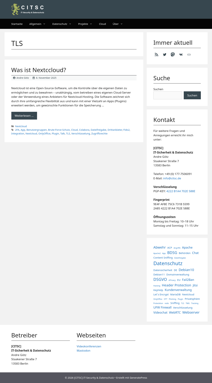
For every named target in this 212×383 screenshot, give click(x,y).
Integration (17, 133)
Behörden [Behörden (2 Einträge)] (185, 253)
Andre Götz (23, 77)
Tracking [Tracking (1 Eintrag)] (194, 303)
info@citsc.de (172, 178)
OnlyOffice (44, 133)
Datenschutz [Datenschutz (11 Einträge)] (168, 263)
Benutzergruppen (37, 129)
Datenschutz (63, 24)
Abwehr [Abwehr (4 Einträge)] (159, 247)
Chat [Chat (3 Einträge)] (195, 253)
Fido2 (126, 129)
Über (119, 24)
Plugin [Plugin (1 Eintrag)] (180, 299)
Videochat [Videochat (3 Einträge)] (160, 312)
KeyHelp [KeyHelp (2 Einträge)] (158, 290)
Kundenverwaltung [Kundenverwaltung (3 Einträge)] (178, 290)
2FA (17, 129)
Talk (62, 133)
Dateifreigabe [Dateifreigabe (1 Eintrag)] (180, 258)
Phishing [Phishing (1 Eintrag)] (172, 299)
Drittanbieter (115, 129)
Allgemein (39, 24)
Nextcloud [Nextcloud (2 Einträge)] (188, 294)
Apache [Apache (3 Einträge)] (187, 247)
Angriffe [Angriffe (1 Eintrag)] (177, 248)
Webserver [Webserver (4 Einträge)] (191, 312)
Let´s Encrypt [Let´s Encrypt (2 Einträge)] (161, 294)
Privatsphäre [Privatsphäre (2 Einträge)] (192, 298)
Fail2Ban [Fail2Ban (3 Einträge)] (188, 280)
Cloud (102, 23)
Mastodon (83, 350)
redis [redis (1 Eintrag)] (167, 303)
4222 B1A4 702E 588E (180, 191)
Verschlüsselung (80, 133)
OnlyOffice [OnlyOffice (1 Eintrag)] (157, 299)
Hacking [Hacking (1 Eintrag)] (156, 286)
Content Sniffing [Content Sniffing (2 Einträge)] (163, 257)
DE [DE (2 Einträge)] (175, 270)
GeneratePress (138, 377)
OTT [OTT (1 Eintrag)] (165, 299)
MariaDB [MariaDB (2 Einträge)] (175, 294)
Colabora (84, 129)
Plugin (55, 133)
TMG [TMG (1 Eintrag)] (187, 303)
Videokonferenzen (89, 346)
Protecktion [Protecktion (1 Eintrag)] (158, 303)
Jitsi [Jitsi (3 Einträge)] (195, 285)
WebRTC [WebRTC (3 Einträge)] (175, 312)
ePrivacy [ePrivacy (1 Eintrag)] (172, 280)
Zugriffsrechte (99, 133)
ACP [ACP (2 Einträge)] (169, 247)
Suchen (158, 89)
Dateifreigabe (98, 129)
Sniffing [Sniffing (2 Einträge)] (175, 303)
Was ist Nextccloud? (38, 70)
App (23, 129)
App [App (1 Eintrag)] (164, 253)
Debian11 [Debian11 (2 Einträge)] (159, 274)
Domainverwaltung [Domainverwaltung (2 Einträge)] (177, 274)
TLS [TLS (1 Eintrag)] (182, 303)
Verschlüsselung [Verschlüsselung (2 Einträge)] (182, 307)
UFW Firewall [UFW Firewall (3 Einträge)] (162, 307)
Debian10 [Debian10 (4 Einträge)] (186, 269)
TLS (68, 133)
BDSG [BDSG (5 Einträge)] (172, 252)
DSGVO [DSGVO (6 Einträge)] (160, 279)
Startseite (17, 23)
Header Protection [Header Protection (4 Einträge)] (176, 285)
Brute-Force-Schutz (59, 129)
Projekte (87, 24)
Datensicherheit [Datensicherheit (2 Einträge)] (162, 270)
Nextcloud (21, 126)
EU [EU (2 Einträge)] (178, 280)
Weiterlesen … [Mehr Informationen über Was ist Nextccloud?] (24, 116)
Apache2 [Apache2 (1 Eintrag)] (157, 253)
